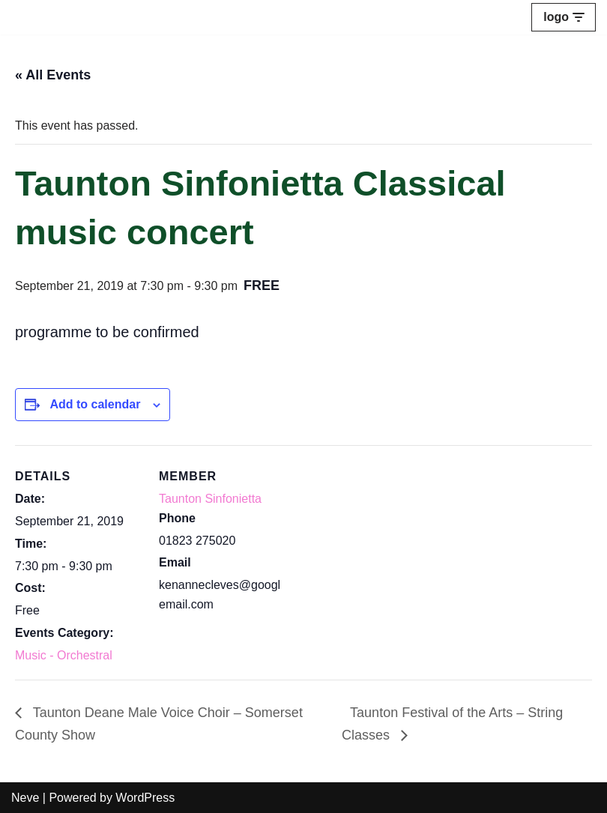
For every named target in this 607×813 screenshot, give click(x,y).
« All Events (53, 74)
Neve (25, 797)
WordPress (145, 797)
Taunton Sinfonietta (210, 498)
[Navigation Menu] (563, 17)
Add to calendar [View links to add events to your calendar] (94, 404)
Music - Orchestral (63, 655)
